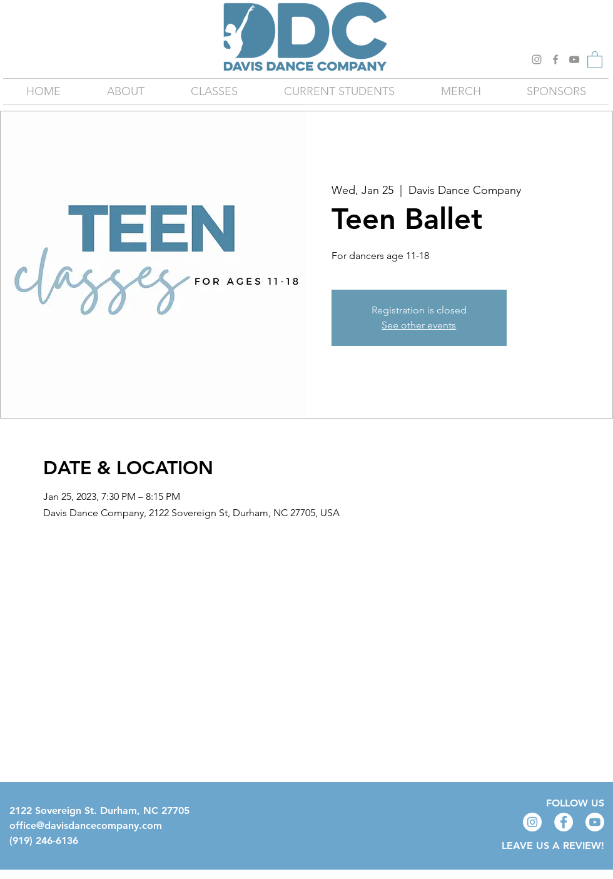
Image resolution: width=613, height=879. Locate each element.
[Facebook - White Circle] (563, 822)
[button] (594, 59)
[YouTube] (574, 59)
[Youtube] (594, 822)
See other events (419, 325)
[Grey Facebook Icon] (555, 59)
